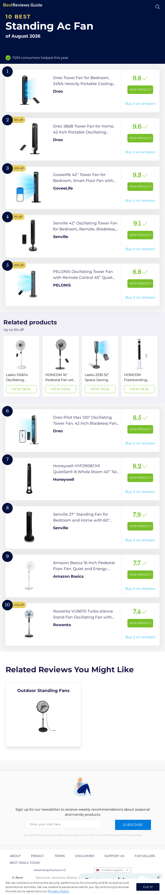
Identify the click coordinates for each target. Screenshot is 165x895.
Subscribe (133, 825)
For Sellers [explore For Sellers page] (145, 856)
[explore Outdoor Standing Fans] (43, 714)
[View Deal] (21, 366)
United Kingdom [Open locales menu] (112, 870)
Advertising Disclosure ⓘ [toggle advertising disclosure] (50, 870)
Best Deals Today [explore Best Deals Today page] (25, 863)
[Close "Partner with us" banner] (158, 877)
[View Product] (82, 91)
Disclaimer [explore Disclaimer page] (84, 856)
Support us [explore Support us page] (114, 856)
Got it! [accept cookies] (148, 887)
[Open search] (157, 7)
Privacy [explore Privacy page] (37, 856)
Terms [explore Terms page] (60, 856)
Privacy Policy (58, 891)
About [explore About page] (15, 856)
